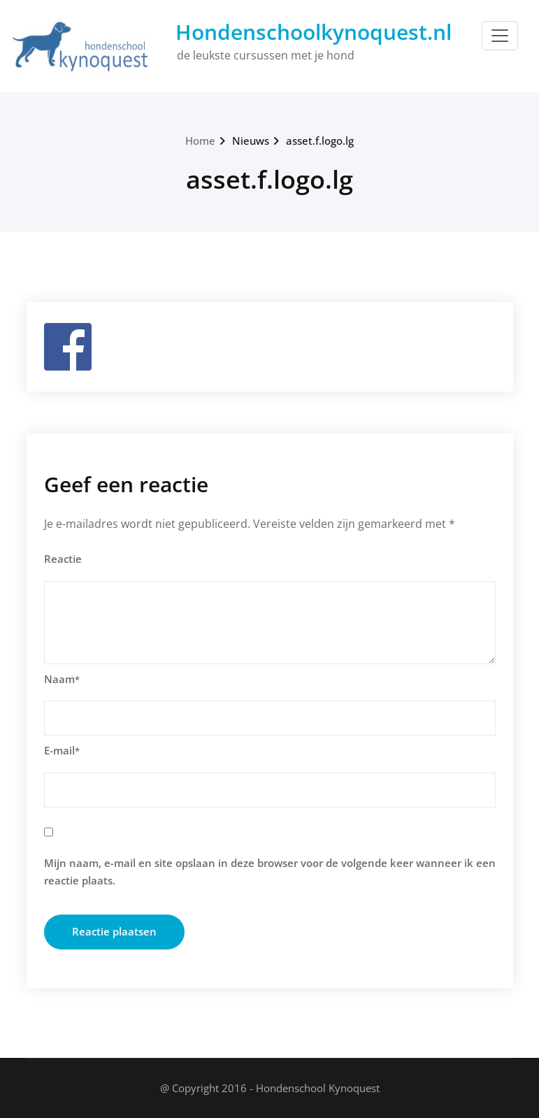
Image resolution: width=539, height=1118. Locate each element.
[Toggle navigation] (500, 35)
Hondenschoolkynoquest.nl (313, 31)
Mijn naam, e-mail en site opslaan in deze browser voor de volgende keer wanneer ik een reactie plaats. (270, 872)
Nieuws (250, 141)
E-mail (62, 750)
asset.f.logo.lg (320, 141)
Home (200, 141)
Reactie (63, 559)
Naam (62, 679)
